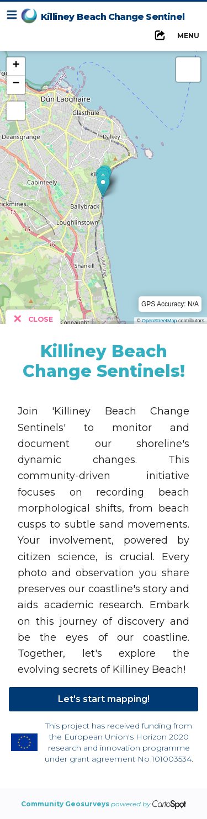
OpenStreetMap (159, 320)
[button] (103, 186)
